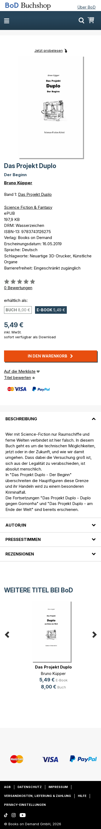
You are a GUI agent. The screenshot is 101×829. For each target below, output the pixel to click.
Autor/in (15, 525)
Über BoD (86, 7)
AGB (7, 787)
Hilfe (82, 796)
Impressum (58, 787)
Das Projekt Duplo (35, 194)
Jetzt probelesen (48, 50)
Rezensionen (19, 554)
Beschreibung (21, 418)
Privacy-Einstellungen (25, 805)
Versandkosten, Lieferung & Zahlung (37, 796)
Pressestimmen (23, 539)
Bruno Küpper (18, 182)
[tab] (50, 415)
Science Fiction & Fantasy (28, 207)
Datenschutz (30, 787)
